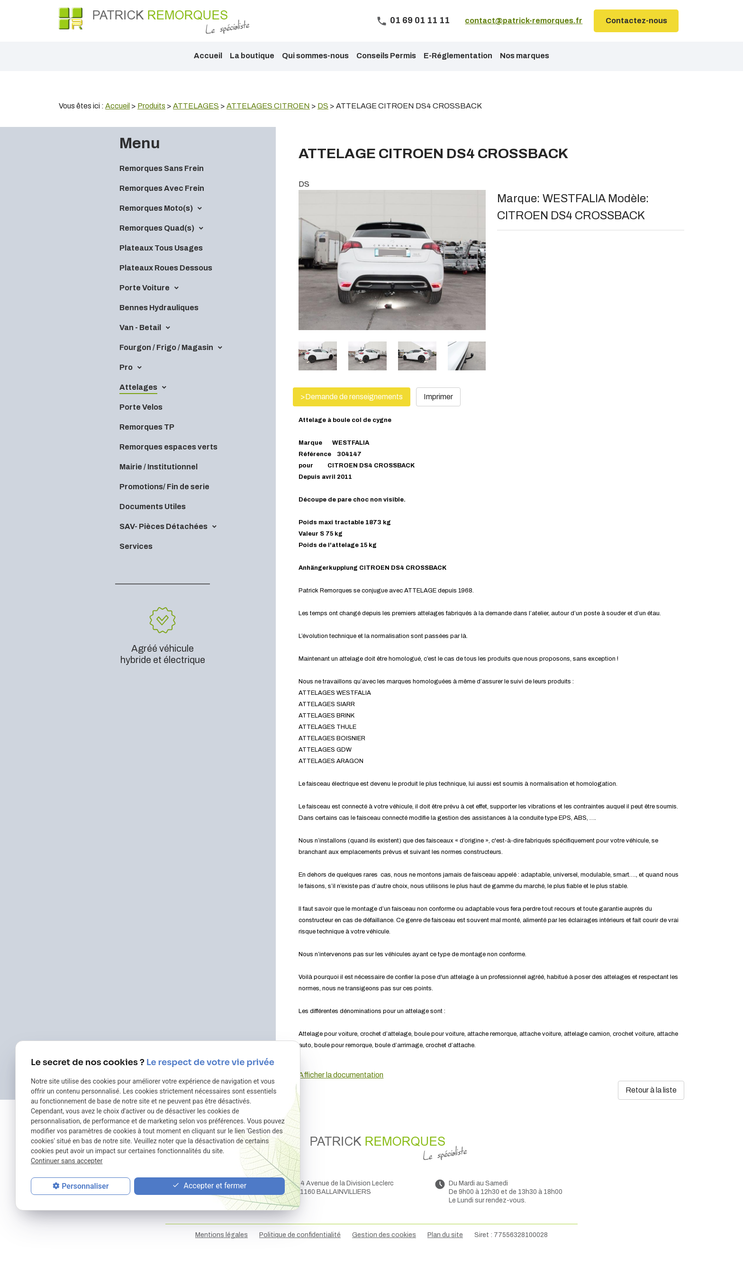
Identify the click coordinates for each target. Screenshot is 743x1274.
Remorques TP (146, 443)
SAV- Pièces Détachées (163, 542)
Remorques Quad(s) (156, 244)
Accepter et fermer (209, 1186)
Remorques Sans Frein (161, 184)
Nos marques (524, 56)
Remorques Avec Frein (161, 204)
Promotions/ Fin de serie (164, 503)
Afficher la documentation (341, 1091)
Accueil (208, 56)
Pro (126, 383)
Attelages (138, 403)
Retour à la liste (651, 1106)
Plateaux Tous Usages (161, 264)
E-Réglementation (458, 56)
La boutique (252, 56)
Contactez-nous (636, 21)
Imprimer (438, 413)
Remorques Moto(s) (156, 224)
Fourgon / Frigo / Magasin (166, 363)
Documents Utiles (152, 523)
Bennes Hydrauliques (159, 324)
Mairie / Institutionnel (158, 483)
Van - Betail (140, 344)
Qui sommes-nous (315, 56)
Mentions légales (221, 1251)
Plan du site (445, 1251)
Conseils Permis (386, 56)
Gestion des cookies (384, 1251)
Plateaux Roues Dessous (165, 284)
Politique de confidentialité (300, 1251)
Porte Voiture (144, 304)
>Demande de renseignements (351, 413)
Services (136, 562)
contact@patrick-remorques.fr (523, 21)
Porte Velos (141, 423)
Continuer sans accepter (66, 1161)
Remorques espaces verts (168, 463)
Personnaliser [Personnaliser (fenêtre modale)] (85, 1186)
